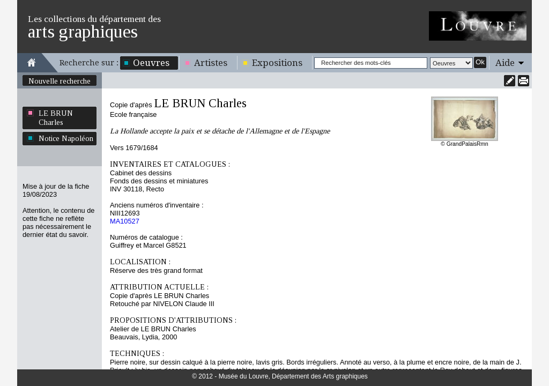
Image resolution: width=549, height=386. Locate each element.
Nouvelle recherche (59, 81)
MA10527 (124, 221)
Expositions (277, 62)
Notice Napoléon (66, 138)
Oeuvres (151, 62)
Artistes (210, 62)
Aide (505, 62)
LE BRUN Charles (56, 118)
